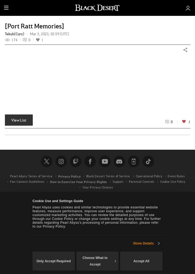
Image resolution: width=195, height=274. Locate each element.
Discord (119, 161)
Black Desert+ (134, 161)
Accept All (141, 261)
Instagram (61, 161)
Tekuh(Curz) (14, 34)
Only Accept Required (54, 261)
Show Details (143, 243)
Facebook (90, 161)
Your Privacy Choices (97, 187)
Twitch (75, 161)
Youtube (105, 161)
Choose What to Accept (99, 261)
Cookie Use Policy (172, 181)
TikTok (148, 161)
